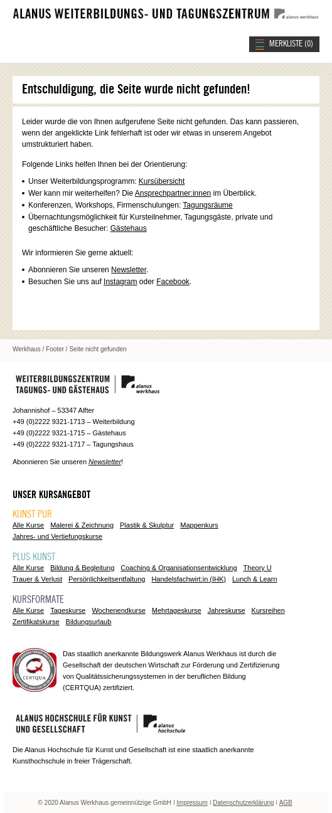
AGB (285, 802)
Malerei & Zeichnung (82, 525)
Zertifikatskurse (36, 621)
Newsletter (128, 269)
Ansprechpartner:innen (173, 193)
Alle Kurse (28, 525)
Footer (55, 349)
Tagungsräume (207, 205)
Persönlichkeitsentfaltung (106, 579)
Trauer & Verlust (37, 579)
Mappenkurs (199, 525)
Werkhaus (27, 349)
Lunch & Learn (254, 579)
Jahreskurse (226, 610)
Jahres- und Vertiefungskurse (57, 536)
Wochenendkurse (118, 610)
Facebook (173, 281)
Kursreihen (268, 610)
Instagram (120, 281)
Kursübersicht (162, 181)
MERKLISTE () (291, 44)
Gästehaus (128, 228)
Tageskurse (67, 610)
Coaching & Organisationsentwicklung (178, 567)
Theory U (258, 567)
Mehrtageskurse (176, 610)
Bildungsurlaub (89, 621)
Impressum (191, 802)
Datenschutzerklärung (243, 802)
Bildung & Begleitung (82, 567)
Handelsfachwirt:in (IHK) (188, 579)
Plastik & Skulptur (147, 525)
